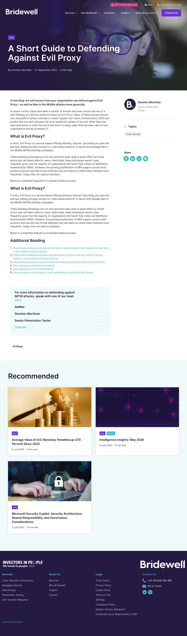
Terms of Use (103, 594)
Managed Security (12, 585)
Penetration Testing (13, 594)
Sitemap (100, 599)
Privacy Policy (103, 585)
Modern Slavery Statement (110, 609)
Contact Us (171, 13)
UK (149, 5)
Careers (53, 594)
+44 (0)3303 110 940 (169, 5)
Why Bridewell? (57, 585)
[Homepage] (22, 13)
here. (18, 300)
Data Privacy (9, 590)
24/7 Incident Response (124, 4)
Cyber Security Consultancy (17, 580)
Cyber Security (133, 134)
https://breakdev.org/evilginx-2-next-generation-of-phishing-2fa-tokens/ (53, 272)
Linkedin (21, 327)
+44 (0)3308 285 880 (157, 581)
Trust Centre (102, 580)
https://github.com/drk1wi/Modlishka (33, 268)
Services (53, 580)
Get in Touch (151, 586)
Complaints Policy (105, 604)
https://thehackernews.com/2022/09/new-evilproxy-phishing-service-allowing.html (59, 261)
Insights (53, 590)
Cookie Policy (103, 590)
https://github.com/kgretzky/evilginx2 (34, 265)
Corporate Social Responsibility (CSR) (116, 614)
